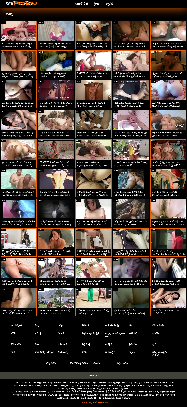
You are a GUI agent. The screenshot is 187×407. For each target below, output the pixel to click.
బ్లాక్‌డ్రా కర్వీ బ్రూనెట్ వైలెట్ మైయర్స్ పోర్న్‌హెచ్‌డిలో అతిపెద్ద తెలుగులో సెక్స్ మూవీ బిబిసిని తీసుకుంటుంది (17, 76)
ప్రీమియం (133, 344)
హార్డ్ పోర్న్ (111, 382)
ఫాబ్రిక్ (84, 352)
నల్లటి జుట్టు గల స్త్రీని (90, 333)
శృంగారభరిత (93, 375)
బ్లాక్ (154, 344)
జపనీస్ (155, 333)
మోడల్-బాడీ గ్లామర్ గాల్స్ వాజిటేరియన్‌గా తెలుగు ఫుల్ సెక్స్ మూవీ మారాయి (168, 254)
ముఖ (37, 344)
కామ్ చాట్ (62, 344)
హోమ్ (13, 333)
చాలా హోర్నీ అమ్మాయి (44, 352)
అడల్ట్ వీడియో (54, 382)
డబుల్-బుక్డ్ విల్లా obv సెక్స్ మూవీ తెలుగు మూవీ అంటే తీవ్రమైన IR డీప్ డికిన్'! (167, 165)
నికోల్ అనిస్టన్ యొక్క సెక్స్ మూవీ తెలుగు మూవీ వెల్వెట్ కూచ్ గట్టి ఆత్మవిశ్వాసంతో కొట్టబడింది (53, 76)
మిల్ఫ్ (37, 325)
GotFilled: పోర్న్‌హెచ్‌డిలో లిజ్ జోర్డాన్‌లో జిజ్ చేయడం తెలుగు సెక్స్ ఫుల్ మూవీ (166, 195)
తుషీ (131, 325)
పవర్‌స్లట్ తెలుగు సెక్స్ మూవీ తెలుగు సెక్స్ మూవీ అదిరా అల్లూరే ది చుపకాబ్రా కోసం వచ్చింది (55, 224)
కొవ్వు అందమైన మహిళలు (159, 353)
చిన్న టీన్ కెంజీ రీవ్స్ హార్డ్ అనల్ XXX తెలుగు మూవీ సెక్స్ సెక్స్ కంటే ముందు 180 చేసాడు (55, 135)
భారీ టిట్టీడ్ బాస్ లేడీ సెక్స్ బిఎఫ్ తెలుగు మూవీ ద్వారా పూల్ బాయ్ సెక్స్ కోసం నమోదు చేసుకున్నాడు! (56, 106)
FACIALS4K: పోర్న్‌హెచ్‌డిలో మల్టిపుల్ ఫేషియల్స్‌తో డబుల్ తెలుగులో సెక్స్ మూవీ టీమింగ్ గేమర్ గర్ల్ (18, 46)
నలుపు (97, 363)
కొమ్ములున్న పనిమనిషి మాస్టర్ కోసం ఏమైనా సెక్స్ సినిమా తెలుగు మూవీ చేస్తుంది (16, 254)
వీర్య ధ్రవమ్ (51, 363)
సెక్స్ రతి (28, 382)
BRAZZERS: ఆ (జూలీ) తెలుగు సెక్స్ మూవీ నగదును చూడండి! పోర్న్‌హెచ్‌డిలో (55, 313)
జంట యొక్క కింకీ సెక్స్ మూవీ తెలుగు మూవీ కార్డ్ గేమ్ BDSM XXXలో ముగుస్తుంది (17, 313)
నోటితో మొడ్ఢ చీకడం (79, 363)
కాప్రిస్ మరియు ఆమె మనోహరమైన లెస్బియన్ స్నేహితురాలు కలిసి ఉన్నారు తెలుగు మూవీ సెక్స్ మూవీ (130, 195)
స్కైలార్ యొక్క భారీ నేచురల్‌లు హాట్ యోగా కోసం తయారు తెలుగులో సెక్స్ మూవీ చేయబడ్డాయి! (17, 165)
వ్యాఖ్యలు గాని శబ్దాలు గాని (115, 334)
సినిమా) (85, 325)
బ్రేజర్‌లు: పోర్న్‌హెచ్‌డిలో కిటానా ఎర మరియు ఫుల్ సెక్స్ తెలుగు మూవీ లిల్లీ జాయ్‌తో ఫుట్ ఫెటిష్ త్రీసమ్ (129, 313)
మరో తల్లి (133, 333)
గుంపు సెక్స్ (63, 352)
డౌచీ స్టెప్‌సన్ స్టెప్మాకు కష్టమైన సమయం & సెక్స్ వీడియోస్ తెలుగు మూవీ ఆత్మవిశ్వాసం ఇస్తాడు (130, 106)
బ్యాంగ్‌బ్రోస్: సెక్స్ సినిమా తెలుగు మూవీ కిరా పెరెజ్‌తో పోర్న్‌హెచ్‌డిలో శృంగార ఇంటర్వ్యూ (130, 254)
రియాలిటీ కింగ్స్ (112, 325)
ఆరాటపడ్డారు (16, 325)
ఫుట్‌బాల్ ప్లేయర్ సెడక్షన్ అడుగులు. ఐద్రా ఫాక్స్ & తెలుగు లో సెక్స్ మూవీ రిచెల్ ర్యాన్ (92, 165)
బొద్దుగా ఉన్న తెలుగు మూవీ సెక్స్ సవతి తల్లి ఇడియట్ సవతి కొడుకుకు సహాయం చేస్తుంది (168, 224)
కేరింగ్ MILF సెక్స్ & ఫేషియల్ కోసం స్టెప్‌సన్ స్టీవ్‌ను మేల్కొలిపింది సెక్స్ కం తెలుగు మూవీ (166, 106)
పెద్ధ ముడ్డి (86, 344)
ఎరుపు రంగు (158, 325)
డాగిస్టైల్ (108, 344)
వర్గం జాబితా (122, 363)
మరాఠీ (61, 333)
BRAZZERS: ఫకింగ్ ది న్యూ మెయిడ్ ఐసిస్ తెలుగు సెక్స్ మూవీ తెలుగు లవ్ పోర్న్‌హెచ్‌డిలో (129, 46)
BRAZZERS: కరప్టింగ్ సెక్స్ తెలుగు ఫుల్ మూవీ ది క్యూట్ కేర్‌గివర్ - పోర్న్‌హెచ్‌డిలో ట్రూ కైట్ (130, 135)
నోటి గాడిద (16, 344)
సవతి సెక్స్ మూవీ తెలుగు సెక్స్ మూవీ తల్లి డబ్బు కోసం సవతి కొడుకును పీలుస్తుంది (17, 284)
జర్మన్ (60, 325)
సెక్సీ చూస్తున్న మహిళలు (139, 382)
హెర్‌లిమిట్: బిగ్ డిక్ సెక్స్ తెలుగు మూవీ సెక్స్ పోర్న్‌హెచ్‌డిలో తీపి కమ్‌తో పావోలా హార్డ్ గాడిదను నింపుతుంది (18, 195)
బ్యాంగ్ (132, 352)
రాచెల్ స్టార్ (110, 352)
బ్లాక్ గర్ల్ (38, 333)
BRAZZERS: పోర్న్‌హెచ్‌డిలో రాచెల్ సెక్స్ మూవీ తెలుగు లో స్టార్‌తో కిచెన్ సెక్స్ (91, 224)
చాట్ (13, 352)
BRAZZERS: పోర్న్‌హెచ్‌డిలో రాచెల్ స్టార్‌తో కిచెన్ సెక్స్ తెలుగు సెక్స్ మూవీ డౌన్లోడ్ (55, 165)
